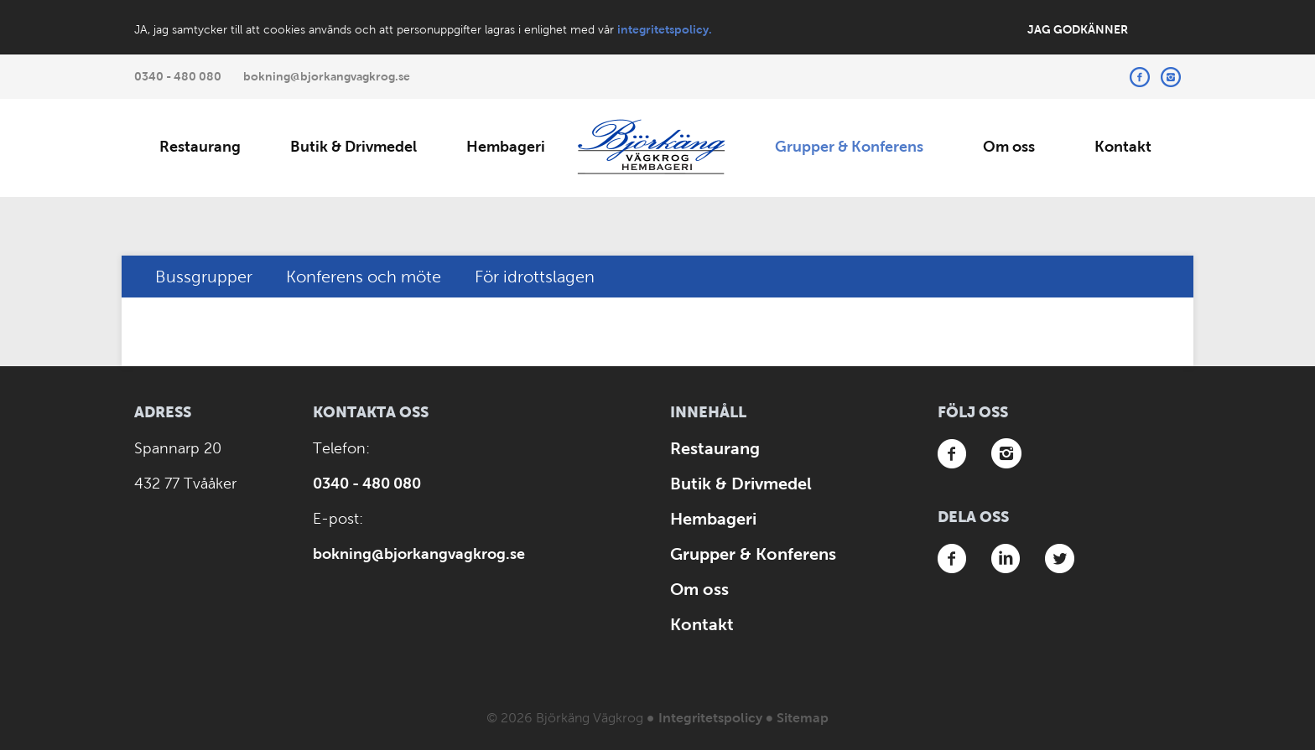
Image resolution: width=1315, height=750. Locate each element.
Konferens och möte (363, 276)
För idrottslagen (535, 276)
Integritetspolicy (710, 718)
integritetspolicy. (664, 29)
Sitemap (803, 718)
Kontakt (1122, 146)
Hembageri (505, 146)
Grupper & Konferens (849, 146)
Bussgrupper (203, 276)
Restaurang (200, 146)
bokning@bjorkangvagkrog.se (326, 76)
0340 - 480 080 (177, 76)
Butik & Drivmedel (353, 146)
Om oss (1009, 146)
